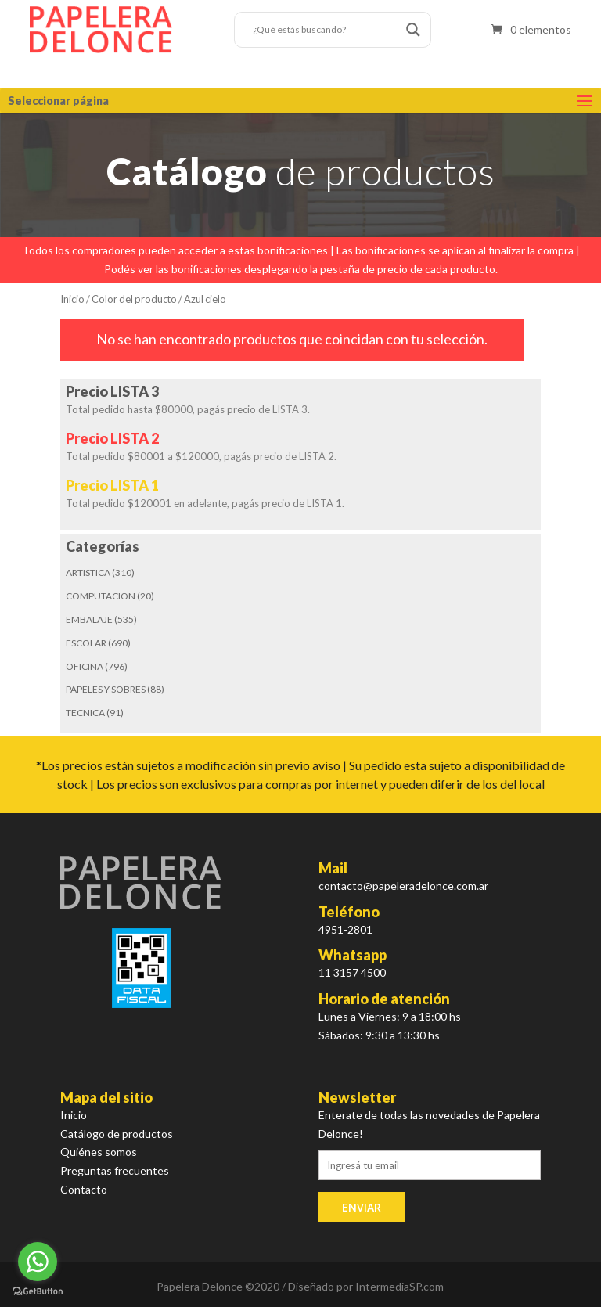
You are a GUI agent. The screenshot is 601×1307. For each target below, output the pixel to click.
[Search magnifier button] (413, 30)
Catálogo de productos (116, 1133)
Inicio (72, 299)
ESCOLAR (86, 643)
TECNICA (85, 712)
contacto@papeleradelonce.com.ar (403, 885)
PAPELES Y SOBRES (106, 689)
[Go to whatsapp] (37, 1261)
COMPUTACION (100, 596)
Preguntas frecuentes (114, 1170)
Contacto (83, 1189)
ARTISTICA (88, 572)
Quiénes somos (98, 1151)
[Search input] (325, 30)
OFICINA (84, 666)
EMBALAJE (89, 619)
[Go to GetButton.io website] (38, 1291)
